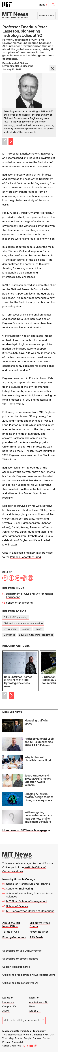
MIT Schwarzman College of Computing (30, 910)
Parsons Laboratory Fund (25, 557)
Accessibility (19, 1042)
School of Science (17, 906)
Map (11, 1038)
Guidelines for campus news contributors (28, 974)
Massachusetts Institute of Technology (24, 1031)
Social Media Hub (11, 1045)
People (27, 1038)
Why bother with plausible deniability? (38, 759)
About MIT (35, 1011)
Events (18, 1038)
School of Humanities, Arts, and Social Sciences (29, 895)
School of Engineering (19, 602)
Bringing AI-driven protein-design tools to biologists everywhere (39, 797)
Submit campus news (16, 966)
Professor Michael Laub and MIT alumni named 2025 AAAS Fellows (39, 742)
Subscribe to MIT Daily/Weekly (21, 950)
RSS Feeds (36, 937)
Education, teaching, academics (36, 634)
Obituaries (9, 634)
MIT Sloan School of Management (26, 901)
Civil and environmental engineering (23, 623)
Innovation (8, 1002)
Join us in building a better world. (23, 1020)
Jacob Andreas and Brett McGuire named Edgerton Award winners (38, 780)
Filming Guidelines (14, 937)
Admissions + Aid (38, 1002)
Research (34, 997)
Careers (37, 1038)
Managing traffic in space (36, 722)
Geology (26, 629)
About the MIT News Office (11, 924)
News (32, 1006)
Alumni (6, 1011)
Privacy (6, 1042)
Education (7, 997)
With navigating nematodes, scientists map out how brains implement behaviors (38, 817)
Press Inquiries (39, 931)
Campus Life (9, 1006)
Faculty (39, 629)
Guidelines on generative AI (20, 982)
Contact (47, 1038)
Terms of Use (10, 931)
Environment (10, 629)
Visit (4, 1038)
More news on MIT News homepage (24, 830)
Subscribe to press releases (20, 958)
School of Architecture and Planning (28, 883)
